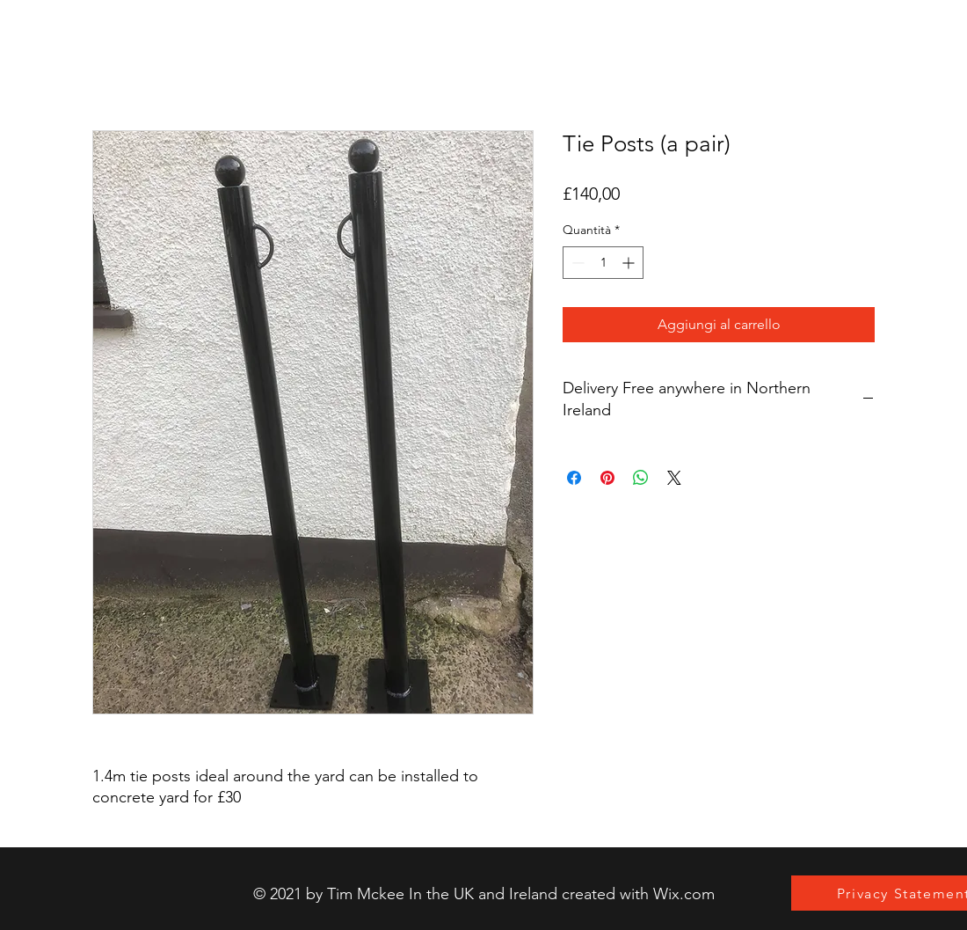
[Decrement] (576, 262)
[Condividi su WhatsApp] (640, 477)
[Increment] (630, 262)
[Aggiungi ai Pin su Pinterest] (607, 477)
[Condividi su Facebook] (574, 477)
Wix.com (684, 894)
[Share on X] (674, 477)
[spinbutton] (603, 262)
